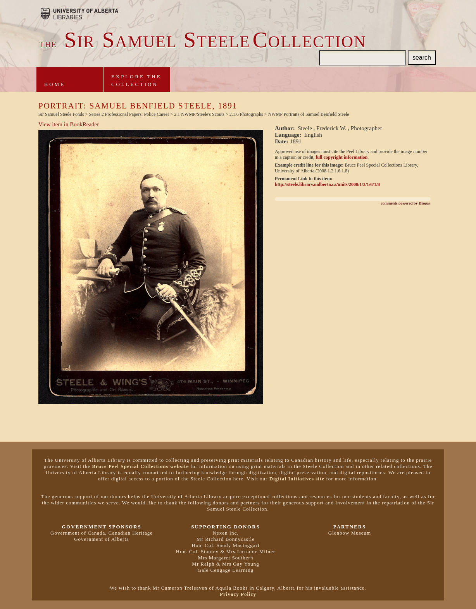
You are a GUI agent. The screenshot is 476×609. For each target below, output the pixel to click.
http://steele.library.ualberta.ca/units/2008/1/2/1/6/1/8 (327, 184)
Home (54, 84)
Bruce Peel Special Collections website (140, 466)
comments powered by (405, 203)
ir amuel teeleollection (203, 42)
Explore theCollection (136, 80)
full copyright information (341, 157)
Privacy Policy (238, 594)
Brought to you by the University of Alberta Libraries (79, 13)
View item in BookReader (68, 124)
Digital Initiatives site (296, 479)
